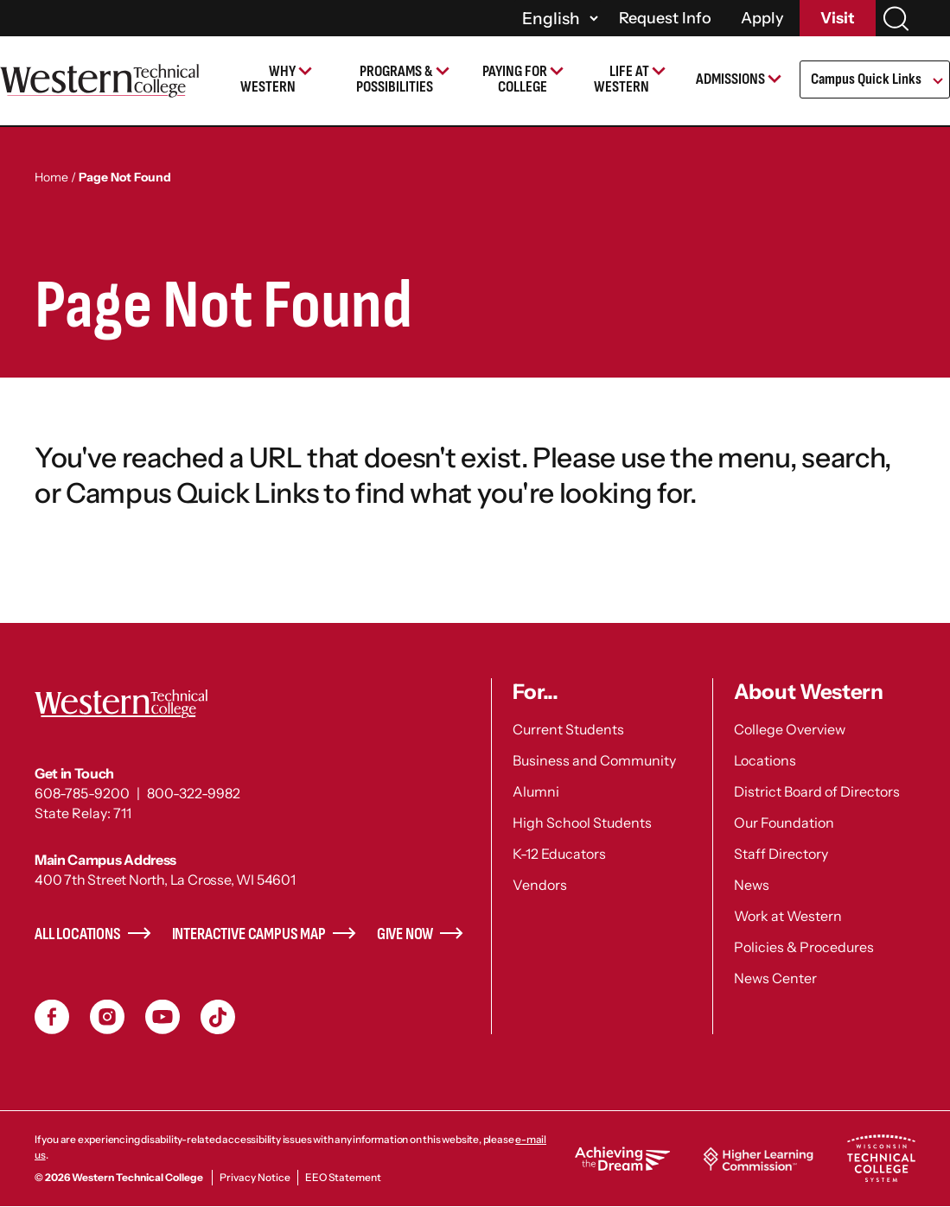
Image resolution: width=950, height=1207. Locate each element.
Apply (762, 18)
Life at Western (621, 79)
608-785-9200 (82, 793)
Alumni (536, 791)
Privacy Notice (255, 1177)
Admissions (730, 79)
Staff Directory (781, 853)
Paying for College (514, 79)
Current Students (568, 729)
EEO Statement (343, 1177)
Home (51, 177)
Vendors (540, 884)
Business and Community (594, 760)
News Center (775, 978)
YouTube (162, 1017)
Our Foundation (784, 822)
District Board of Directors (817, 791)
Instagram (107, 1017)
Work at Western (788, 915)
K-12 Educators (559, 853)
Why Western (268, 79)
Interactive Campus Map (249, 934)
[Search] (895, 18)
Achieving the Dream (622, 1159)
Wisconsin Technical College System (880, 1158)
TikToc (218, 1017)
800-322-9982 (193, 793)
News (751, 884)
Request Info (665, 18)
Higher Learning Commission (758, 1158)
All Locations (78, 934)
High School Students (582, 822)
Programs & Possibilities (394, 79)
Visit (837, 18)
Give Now (405, 934)
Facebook (52, 1017)
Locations (765, 760)
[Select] (557, 18)
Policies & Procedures (804, 947)
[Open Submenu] (936, 82)
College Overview (789, 729)
